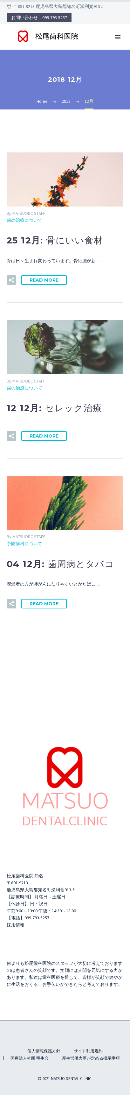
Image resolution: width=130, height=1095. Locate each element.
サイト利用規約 (88, 1051)
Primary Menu (117, 37)
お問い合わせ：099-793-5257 (39, 17)
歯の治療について (24, 220)
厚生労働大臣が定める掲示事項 (91, 1058)
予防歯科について (24, 543)
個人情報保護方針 (43, 1051)
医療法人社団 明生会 (29, 1058)
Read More (44, 280)
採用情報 (15, 925)
